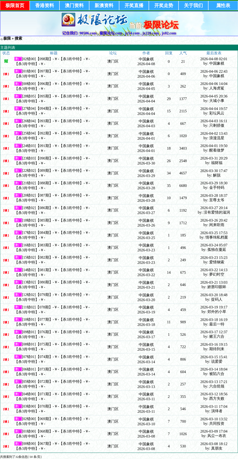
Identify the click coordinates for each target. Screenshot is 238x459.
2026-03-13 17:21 (213, 382)
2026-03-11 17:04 (214, 406)
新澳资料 (104, 5)
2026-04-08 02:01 (213, 59)
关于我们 (193, 5)
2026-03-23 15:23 (213, 258)
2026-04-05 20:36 (213, 96)
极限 (7, 38)
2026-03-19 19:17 (213, 307)
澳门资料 (74, 5)
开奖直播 (134, 5)
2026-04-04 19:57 (213, 109)
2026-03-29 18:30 (213, 183)
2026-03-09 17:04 (213, 431)
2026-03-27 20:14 (213, 208)
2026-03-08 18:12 (213, 444)
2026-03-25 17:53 (213, 233)
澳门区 (113, 61)
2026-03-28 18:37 (213, 196)
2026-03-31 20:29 (213, 158)
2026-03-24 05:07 (213, 245)
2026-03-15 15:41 (213, 357)
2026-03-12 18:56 (213, 394)
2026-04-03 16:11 (214, 121)
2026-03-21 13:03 (213, 282)
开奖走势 (163, 5)
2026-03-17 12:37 (213, 332)
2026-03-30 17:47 (213, 171)
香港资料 (44, 5)
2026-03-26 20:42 (213, 220)
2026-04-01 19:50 (213, 146)
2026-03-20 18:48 (213, 295)
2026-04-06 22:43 (213, 71)
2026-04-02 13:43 (213, 133)
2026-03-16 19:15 (213, 344)
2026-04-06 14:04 (213, 84)
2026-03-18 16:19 (213, 320)
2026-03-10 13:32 (213, 419)
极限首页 (14, 5)
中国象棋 (146, 59)
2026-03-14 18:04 (213, 369)
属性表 (223, 5)
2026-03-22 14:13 (213, 270)
